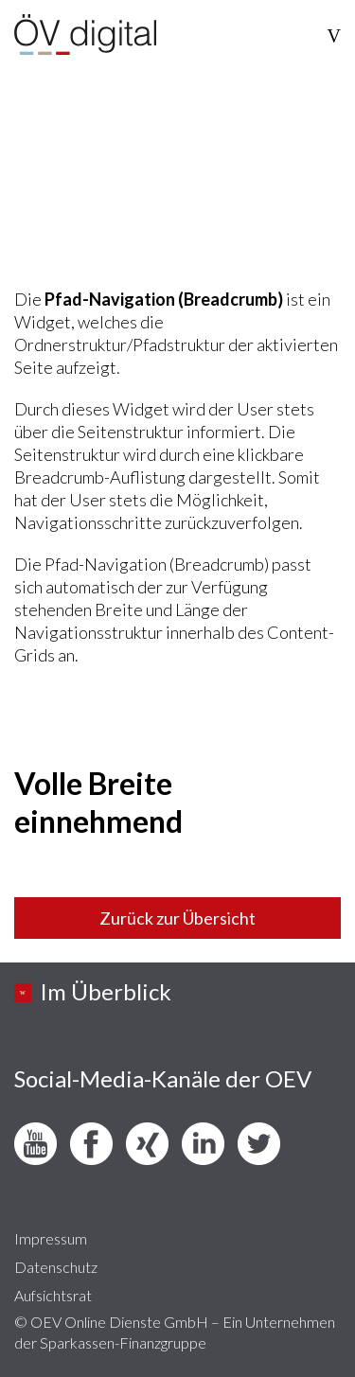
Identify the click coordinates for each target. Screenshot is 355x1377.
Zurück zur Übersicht (177, 918)
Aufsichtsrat (53, 1295)
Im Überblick (105, 991)
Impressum (50, 1238)
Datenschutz (56, 1267)
